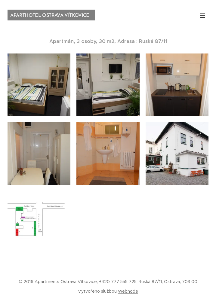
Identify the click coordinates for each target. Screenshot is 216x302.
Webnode (128, 291)
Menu (202, 15)
